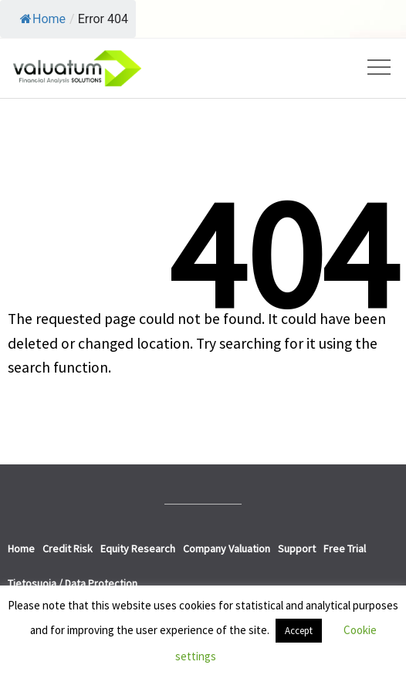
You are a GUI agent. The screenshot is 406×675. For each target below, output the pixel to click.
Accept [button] (299, 630)
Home (43, 19)
